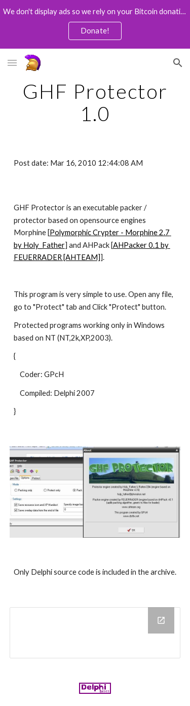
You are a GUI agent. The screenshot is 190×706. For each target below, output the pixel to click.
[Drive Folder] (95, 632)
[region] (95, 24)
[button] (12, 63)
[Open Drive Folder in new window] (161, 620)
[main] (95, 102)
